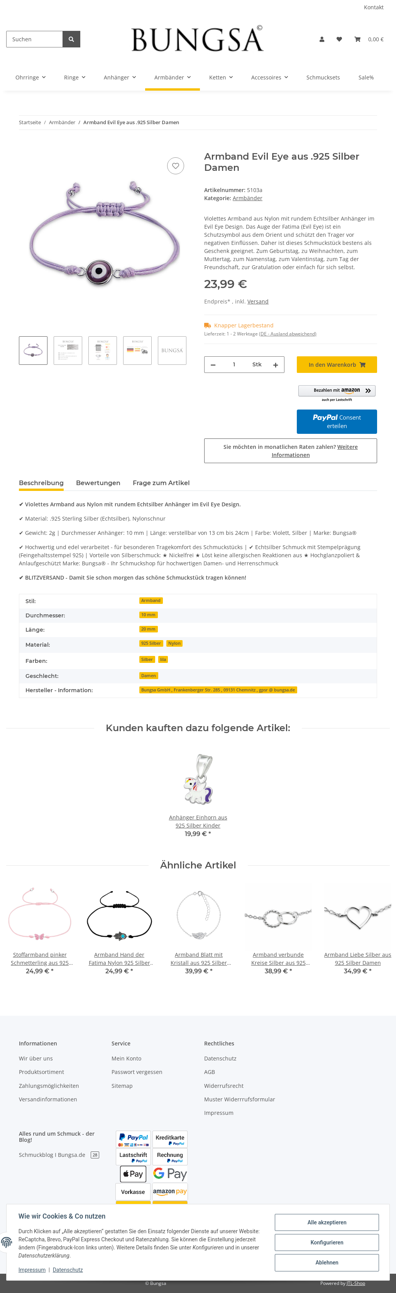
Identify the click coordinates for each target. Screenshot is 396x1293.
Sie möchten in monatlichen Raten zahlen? (290, 451)
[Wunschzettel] (339, 39)
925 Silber (151, 643)
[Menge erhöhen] (275, 365)
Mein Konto (126, 1058)
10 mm (148, 614)
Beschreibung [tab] (41, 483)
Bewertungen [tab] (98, 483)
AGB (209, 1072)
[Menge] (234, 365)
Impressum (219, 1112)
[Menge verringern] (213, 365)
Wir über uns (36, 1058)
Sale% (366, 77)
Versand (258, 301)
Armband (151, 600)
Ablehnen (326, 1262)
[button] (321, 39)
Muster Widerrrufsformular (239, 1099)
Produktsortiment (41, 1072)
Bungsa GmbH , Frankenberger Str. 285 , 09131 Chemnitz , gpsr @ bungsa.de (218, 690)
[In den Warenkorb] (25, 147)
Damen (148, 675)
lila (163, 659)
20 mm (148, 629)
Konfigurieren (326, 1242)
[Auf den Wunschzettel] (175, 165)
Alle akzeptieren (326, 1222)
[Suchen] (34, 39)
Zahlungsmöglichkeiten (49, 1085)
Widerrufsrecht (224, 1085)
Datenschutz (220, 1058)
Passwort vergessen (137, 1072)
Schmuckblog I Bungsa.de (59, 1154)
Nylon (174, 643)
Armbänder (247, 198)
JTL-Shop (356, 1283)
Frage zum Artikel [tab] (161, 483)
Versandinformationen (48, 1099)
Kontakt (374, 7)
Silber (147, 659)
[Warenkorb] (369, 39)
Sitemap (122, 1085)
